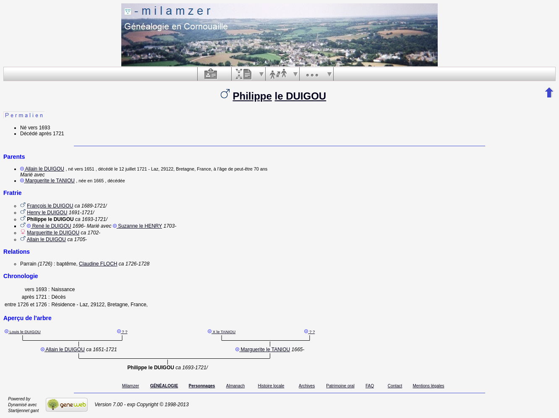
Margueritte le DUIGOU (53, 233)
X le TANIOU (224, 331)
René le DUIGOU (51, 226)
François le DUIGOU (50, 206)
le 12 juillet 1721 (130, 168)
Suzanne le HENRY (140, 226)
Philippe (252, 96)
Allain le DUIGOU (44, 169)
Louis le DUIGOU (25, 331)
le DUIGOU (301, 96)
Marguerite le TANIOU (50, 181)
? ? (124, 331)
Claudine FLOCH (98, 264)
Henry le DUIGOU (47, 213)
